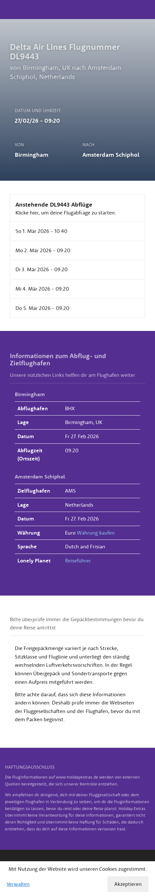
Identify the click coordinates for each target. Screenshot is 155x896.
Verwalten (18, 884)
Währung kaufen (96, 532)
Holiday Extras (77, 9)
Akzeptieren (128, 884)
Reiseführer (78, 560)
